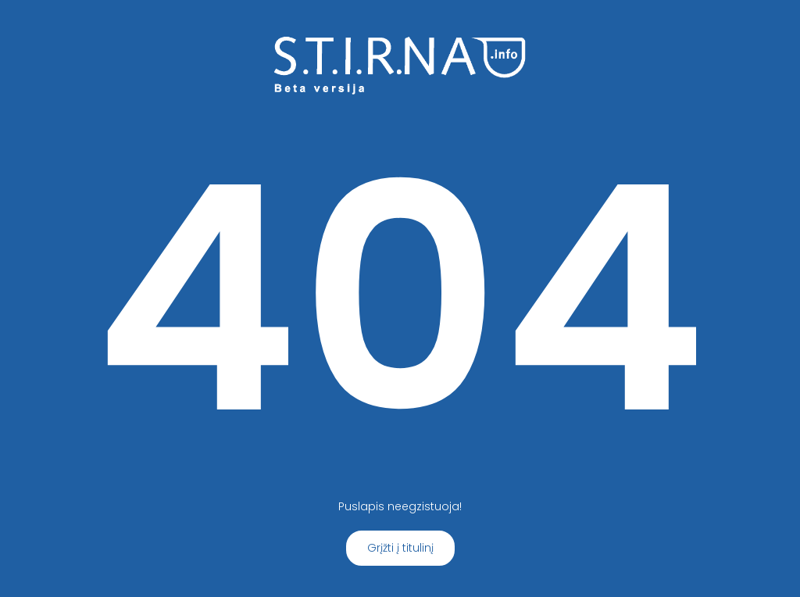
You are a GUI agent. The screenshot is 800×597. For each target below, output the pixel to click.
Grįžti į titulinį (400, 548)
